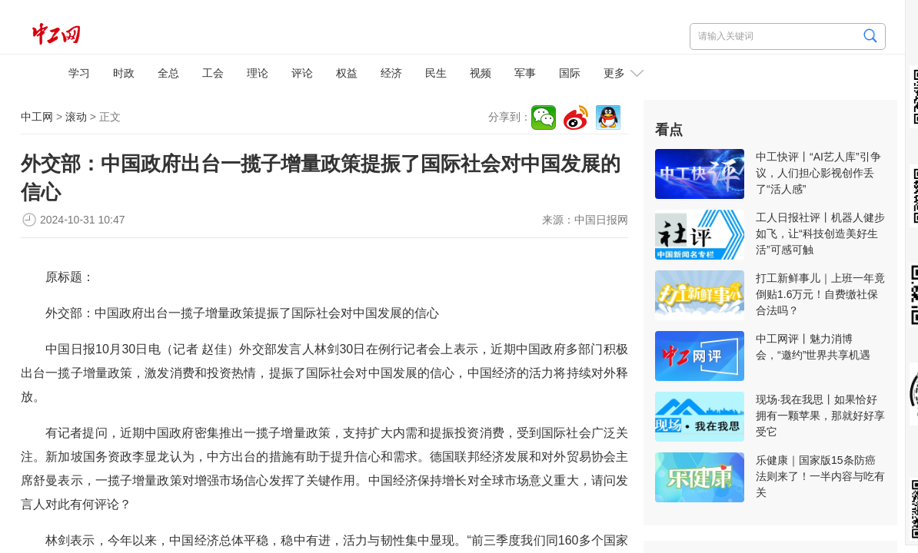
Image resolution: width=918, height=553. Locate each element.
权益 (347, 73)
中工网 (37, 117)
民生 (436, 73)
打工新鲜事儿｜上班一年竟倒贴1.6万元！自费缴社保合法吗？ (820, 294)
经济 (391, 73)
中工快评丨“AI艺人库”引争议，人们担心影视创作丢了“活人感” (818, 173)
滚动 (76, 117)
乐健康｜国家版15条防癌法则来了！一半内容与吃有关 (820, 476)
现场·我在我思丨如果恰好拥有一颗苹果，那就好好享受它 (820, 415)
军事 (525, 73)
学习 (79, 73)
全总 (168, 73)
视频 (480, 73)
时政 (124, 73)
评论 (302, 73)
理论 (257, 73)
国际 (569, 73)
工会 (213, 73)
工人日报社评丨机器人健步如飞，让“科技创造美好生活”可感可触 (820, 233)
